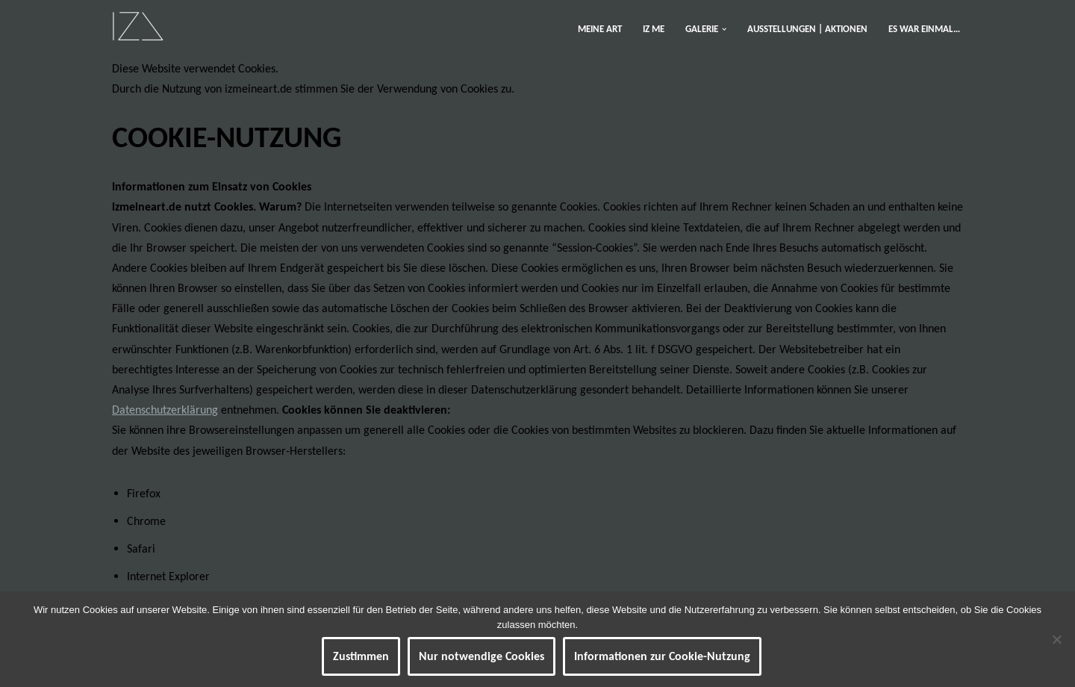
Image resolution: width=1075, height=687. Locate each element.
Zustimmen (361, 656)
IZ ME (653, 28)
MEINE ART (600, 28)
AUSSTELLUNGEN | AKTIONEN (807, 28)
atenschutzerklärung (168, 409)
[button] (724, 29)
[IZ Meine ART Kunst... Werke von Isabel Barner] (137, 25)
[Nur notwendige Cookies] (1056, 639)
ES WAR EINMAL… (924, 28)
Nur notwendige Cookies (481, 656)
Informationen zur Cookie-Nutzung (662, 656)
